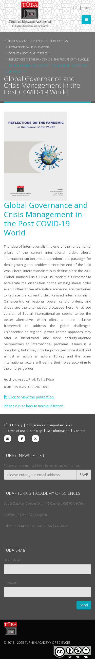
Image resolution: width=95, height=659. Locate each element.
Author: (10, 379)
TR (74, 8)
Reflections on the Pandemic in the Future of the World (49, 59)
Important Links (60, 425)
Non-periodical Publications (29, 47)
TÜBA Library (13, 425)
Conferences (36, 425)
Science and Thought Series (28, 53)
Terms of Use (16, 431)
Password (11, 583)
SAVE (84, 474)
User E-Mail (12, 560)
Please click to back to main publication (33, 405)
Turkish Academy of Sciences (24, 41)
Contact (79, 431)
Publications (59, 41)
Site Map (36, 431)
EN (86, 8)
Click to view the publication (29, 397)
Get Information (58, 431)
